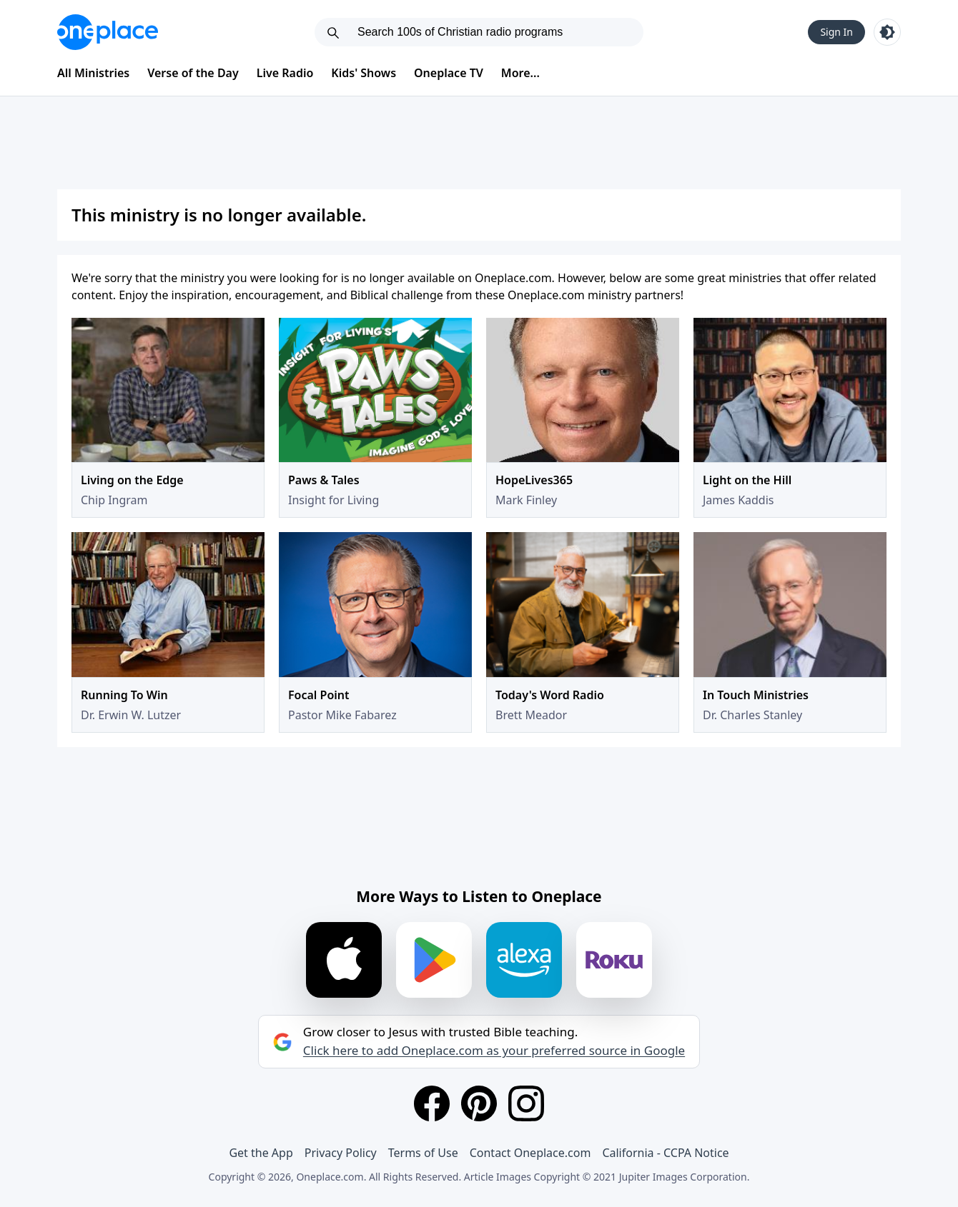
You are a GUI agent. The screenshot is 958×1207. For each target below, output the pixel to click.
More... (520, 73)
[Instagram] (526, 1103)
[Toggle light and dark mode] (887, 32)
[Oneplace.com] (107, 32)
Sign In (836, 32)
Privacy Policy (341, 1153)
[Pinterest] (479, 1103)
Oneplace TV (448, 73)
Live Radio (285, 73)
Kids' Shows (363, 73)
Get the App (260, 1153)
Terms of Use (423, 1153)
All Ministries (93, 73)
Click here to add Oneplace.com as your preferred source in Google (494, 1050)
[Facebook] (432, 1103)
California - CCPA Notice (665, 1153)
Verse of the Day (193, 73)
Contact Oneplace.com (530, 1153)
